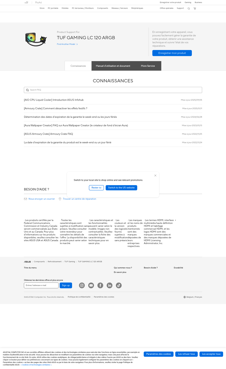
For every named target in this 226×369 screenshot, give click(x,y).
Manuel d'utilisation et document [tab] (113, 66)
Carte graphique (61, 294)
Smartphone (29, 303)
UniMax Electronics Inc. (124, 294)
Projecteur (58, 276)
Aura (116, 337)
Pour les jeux (29, 294)
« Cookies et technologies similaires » (36, 365)
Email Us (147, 285)
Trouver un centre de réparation (79, 199)
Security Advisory (151, 294)
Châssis (57, 298)
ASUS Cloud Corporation (125, 289)
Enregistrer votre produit (170, 2)
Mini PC (27, 324)
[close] (155, 175)
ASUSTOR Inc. (120, 285)
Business (198, 2)
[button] (187, 2)
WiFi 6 (56, 324)
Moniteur (58, 272)
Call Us (147, 289)
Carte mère (58, 290)
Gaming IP (87, 326)
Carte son (58, 311)
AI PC (116, 303)
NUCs (56, 281)
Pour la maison (30, 277)
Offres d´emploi (120, 276)
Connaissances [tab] (78, 66)
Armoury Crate (120, 333)
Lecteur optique (60, 316)
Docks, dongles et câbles (94, 318)
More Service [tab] (148, 66)
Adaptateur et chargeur (93, 313)
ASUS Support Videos (153, 276)
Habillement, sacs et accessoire (96, 305)
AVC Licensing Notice (123, 324)
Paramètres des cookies (158, 354)
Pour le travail (30, 281)
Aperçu (27, 20)
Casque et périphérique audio (96, 301)
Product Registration (153, 281)
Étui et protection (90, 309)
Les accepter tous (211, 354)
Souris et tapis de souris (93, 296)
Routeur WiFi (89, 272)
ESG (176, 272)
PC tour (27, 316)
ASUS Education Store (123, 320)
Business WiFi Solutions (93, 283)
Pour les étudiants (31, 290)
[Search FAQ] (113, 90)
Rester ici (96, 187)
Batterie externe (90, 322)
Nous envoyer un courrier (42, 199)
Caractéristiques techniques (45, 20)
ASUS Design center (122, 311)
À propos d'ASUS (121, 272)
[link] (29, 8)
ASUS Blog (118, 328)
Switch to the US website (121, 187)
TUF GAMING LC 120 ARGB (42, 15)
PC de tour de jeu (31, 320)
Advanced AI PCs (121, 307)
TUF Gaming (69, 262)
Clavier (86, 292)
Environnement (180, 276)
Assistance (64, 20)
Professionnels (120, 316)
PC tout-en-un (30, 311)
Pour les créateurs (31, 285)
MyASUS (148, 298)
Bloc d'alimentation (62, 307)
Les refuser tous (186, 354)
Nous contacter (150, 272)
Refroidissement (61, 303)
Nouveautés (119, 281)
